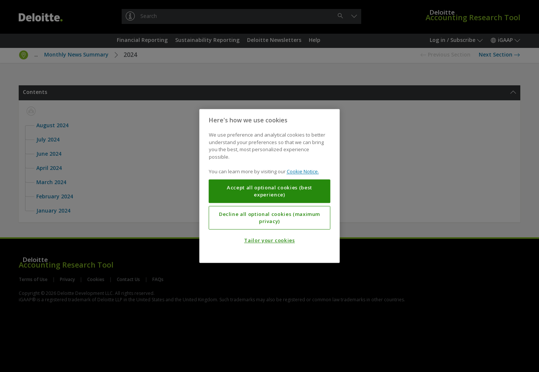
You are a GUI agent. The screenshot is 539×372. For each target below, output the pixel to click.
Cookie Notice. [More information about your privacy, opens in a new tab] (303, 171)
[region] (270, 186)
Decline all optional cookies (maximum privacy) (269, 218)
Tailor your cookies (269, 240)
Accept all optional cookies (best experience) (269, 191)
